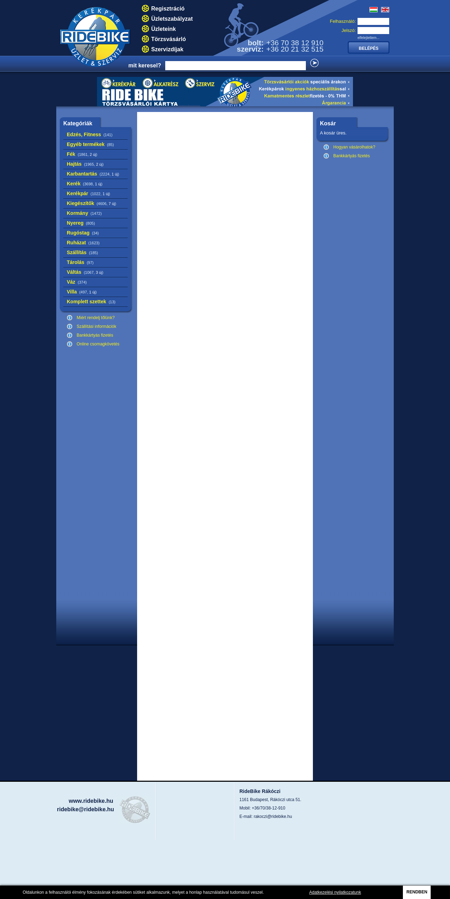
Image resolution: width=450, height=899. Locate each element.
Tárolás (80, 262)
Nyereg (81, 223)
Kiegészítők (91, 203)
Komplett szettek (91, 301)
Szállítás (82, 252)
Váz (77, 282)
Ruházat (83, 242)
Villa (82, 292)
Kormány (84, 213)
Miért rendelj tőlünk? (96, 317)
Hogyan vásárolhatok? (354, 147)
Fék (82, 154)
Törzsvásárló (168, 39)
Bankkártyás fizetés (95, 335)
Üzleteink (163, 29)
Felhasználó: (343, 21)
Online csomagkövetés (98, 344)
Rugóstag (83, 233)
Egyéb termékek (90, 144)
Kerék (84, 183)
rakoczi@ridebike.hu (273, 816)
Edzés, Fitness (89, 134)
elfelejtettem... (368, 38)
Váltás (85, 272)
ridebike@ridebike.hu (85, 809)
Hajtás (85, 164)
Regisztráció (168, 9)
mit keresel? (144, 65)
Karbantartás (93, 174)
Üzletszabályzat (172, 19)
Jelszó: (349, 30)
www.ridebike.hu (91, 801)
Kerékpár (88, 193)
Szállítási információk (96, 326)
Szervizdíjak (167, 49)
